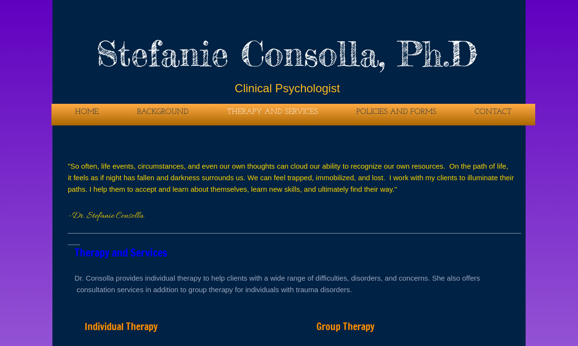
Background (162, 112)
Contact (493, 112)
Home (87, 112)
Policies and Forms (396, 112)
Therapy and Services (272, 112)
